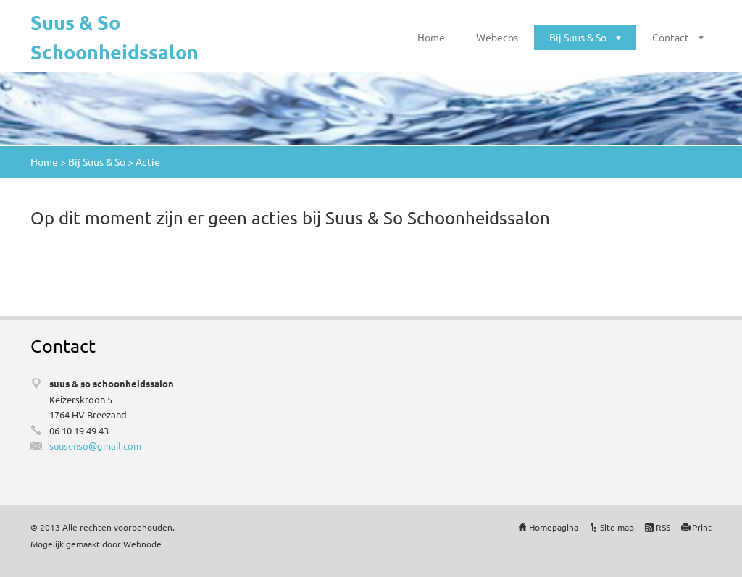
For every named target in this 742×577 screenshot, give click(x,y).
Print (702, 527)
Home (431, 36)
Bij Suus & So (577, 36)
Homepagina (553, 527)
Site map (617, 527)
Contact (670, 36)
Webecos (497, 36)
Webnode (142, 543)
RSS (663, 527)
